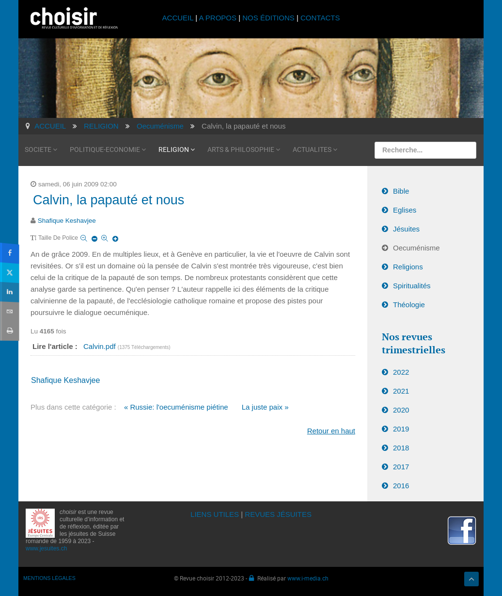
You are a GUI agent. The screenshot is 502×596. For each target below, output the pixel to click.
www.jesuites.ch (46, 548)
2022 (401, 372)
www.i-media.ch (308, 578)
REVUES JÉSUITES (278, 514)
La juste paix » (265, 407)
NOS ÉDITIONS (268, 18)
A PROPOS (217, 18)
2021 (401, 391)
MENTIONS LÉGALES (49, 578)
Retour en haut (331, 431)
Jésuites (406, 229)
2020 (401, 410)
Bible (401, 191)
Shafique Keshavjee (67, 220)
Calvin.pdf (100, 346)
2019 (401, 429)
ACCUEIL (179, 18)
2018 (401, 448)
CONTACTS (320, 18)
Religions (408, 267)
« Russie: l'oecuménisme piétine (176, 407)
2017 (401, 467)
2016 (401, 485)
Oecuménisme (416, 248)
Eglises (404, 210)
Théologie (409, 304)
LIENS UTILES (214, 514)
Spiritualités (412, 285)
